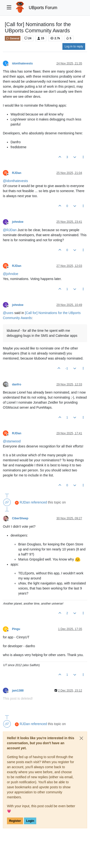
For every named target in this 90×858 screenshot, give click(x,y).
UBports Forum (43, 7)
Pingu (16, 629)
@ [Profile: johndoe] (10, 274)
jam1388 (18, 690)
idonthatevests (22, 63)
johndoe (18, 221)
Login (30, 821)
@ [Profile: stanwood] (12, 441)
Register (15, 821)
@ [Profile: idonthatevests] (15, 181)
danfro (16, 384)
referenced (39, 502)
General (12, 38)
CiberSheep (20, 518)
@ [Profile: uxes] (8, 313)
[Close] (81, 738)
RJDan (16, 173)
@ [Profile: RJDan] (10, 230)
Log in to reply (74, 46)
